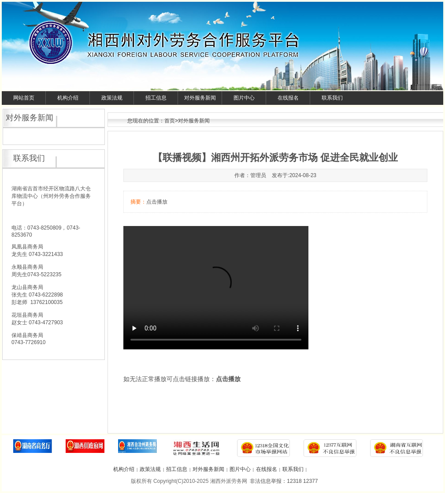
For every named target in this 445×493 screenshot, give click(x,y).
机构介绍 (67, 98)
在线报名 (288, 98)
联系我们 (332, 98)
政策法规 (111, 98)
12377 (310, 481)
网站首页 (23, 98)
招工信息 (156, 98)
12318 (294, 481)
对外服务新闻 (200, 98)
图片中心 (244, 98)
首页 (169, 121)
